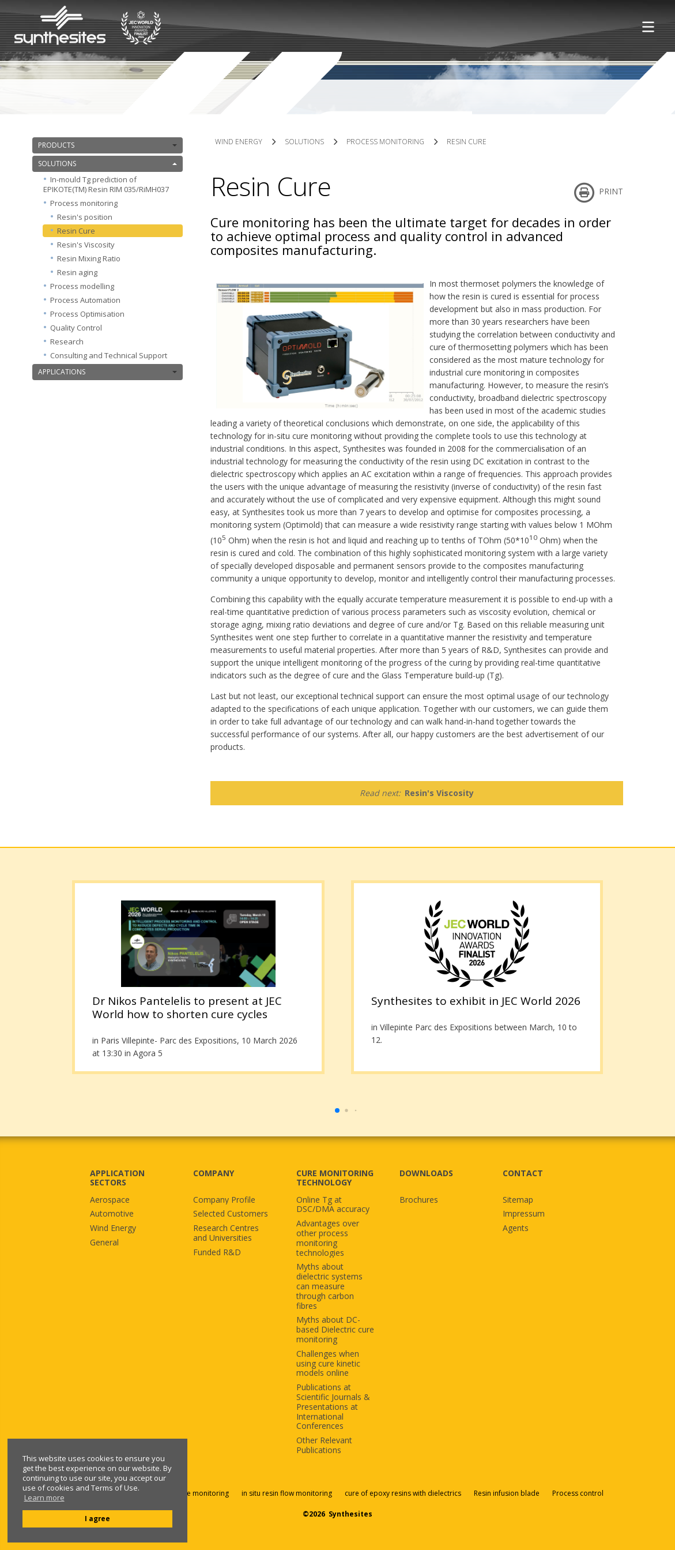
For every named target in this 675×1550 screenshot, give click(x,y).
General (104, 1243)
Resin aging (77, 272)
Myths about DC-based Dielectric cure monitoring (335, 1329)
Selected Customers (230, 1214)
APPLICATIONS (107, 372)
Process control (578, 1493)
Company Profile (224, 1200)
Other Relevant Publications (324, 1445)
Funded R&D (217, 1253)
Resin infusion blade (507, 1493)
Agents (516, 1228)
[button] (337, 1110)
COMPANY (213, 1173)
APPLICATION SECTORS (117, 1178)
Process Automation (85, 300)
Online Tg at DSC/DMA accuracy (332, 1205)
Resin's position (84, 217)
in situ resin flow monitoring (287, 1493)
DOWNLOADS (426, 1173)
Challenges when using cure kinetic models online (328, 1363)
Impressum (524, 1214)
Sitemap (518, 1200)
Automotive (112, 1214)
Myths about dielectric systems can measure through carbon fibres (329, 1286)
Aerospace (110, 1200)
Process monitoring (113, 203)
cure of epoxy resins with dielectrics (404, 1493)
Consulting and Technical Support (108, 355)
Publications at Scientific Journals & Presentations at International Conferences (333, 1407)
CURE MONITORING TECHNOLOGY (335, 1178)
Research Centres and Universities (226, 1233)
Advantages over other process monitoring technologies (327, 1238)
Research (67, 341)
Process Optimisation (87, 314)
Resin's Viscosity (86, 244)
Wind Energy (113, 1228)
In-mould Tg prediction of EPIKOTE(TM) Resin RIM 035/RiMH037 (106, 184)
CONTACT (523, 1173)
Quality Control (76, 327)
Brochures (418, 1200)
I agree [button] (97, 1518)
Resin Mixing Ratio (88, 258)
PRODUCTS (107, 145)
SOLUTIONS (107, 163)
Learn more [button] (44, 1498)
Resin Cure (76, 231)
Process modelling (82, 286)
